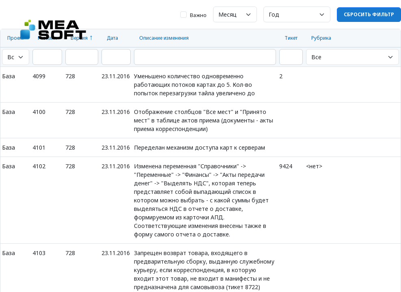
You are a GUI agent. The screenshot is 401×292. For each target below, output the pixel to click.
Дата (112, 37)
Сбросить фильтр (369, 14)
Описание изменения (164, 37)
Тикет (291, 37)
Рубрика (321, 37)
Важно (198, 15)
